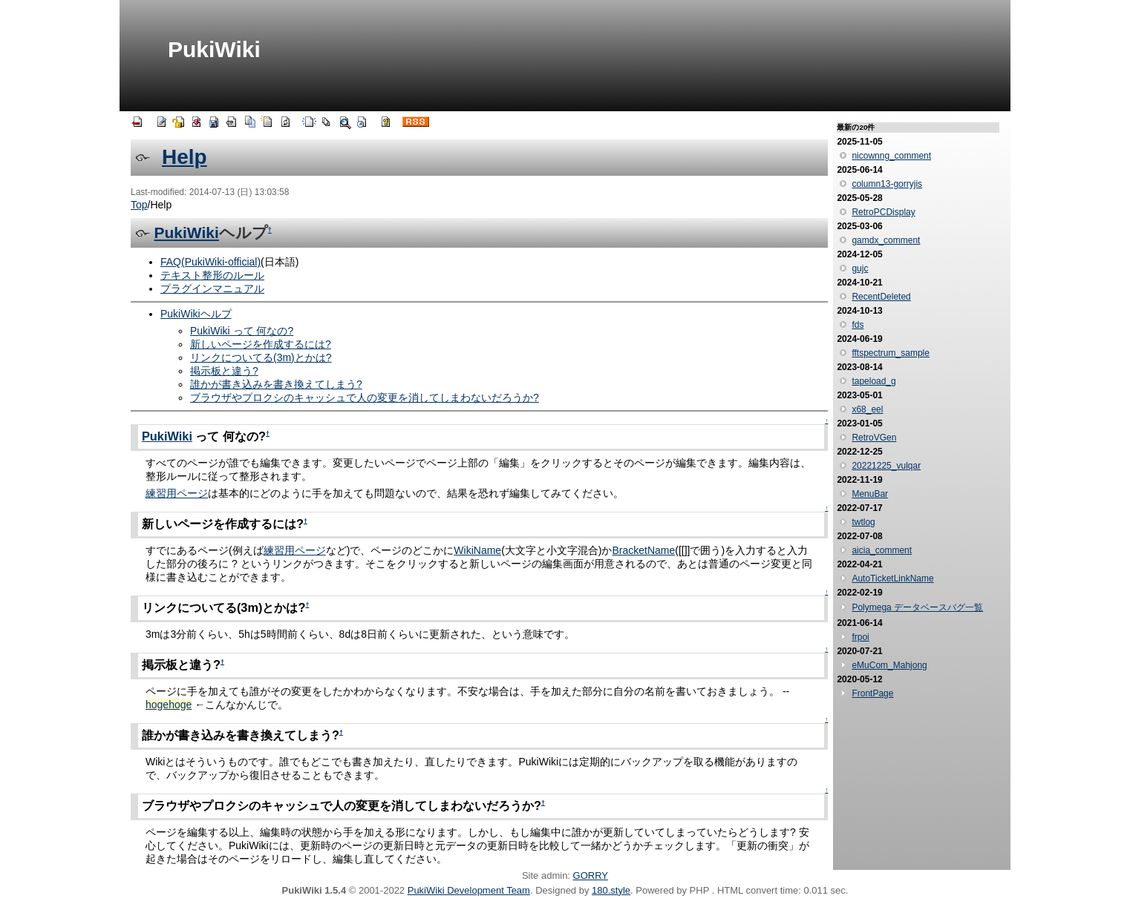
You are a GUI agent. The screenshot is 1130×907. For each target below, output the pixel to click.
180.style (611, 890)
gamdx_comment (886, 240)
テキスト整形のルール (212, 275)
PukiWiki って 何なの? (241, 331)
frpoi (860, 637)
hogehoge (169, 704)
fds (857, 325)
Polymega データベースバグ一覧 (917, 607)
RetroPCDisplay (883, 212)
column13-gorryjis (887, 184)
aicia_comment (882, 550)
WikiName (477, 550)
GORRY (590, 875)
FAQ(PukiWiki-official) (210, 262)
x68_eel (867, 409)
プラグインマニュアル (212, 288)
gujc (860, 268)
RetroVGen (874, 437)
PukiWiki (214, 49)
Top (139, 205)
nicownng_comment (891, 156)
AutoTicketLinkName (892, 578)
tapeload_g (873, 381)
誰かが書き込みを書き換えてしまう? (276, 384)
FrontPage (872, 693)
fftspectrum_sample (891, 353)
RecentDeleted (881, 296)
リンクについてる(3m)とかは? (261, 357)
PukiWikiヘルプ (196, 314)
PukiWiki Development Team (469, 890)
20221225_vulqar (886, 466)
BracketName (643, 550)
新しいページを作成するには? (260, 344)
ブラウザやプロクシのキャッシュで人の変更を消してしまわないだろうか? (364, 397)
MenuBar (870, 494)
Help (184, 156)
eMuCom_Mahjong (889, 665)
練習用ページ (177, 493)
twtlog (863, 522)
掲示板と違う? (224, 371)
